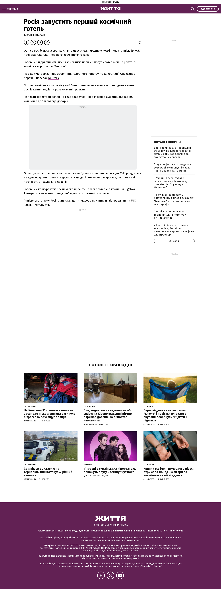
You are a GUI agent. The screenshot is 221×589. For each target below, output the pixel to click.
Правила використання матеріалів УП (111, 531)
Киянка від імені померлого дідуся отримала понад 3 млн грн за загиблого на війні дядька (168, 472)
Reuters (53, 78)
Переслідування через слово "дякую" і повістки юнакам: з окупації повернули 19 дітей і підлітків (165, 415)
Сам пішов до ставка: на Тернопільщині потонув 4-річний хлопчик (171, 214)
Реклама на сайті (47, 531)
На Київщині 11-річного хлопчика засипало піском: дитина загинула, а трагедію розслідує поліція (50, 413)
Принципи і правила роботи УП (151, 531)
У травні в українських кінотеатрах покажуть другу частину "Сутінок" (110, 470)
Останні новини (167, 142)
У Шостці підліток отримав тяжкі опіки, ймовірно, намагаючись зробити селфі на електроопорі (174, 230)
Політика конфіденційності (73, 531)
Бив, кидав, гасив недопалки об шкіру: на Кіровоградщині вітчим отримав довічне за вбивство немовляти (172, 152)
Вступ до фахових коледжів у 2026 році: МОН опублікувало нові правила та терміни (172, 167)
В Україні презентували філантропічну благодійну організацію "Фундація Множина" (171, 182)
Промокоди (176, 531)
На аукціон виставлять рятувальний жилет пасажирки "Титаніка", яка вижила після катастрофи (174, 199)
